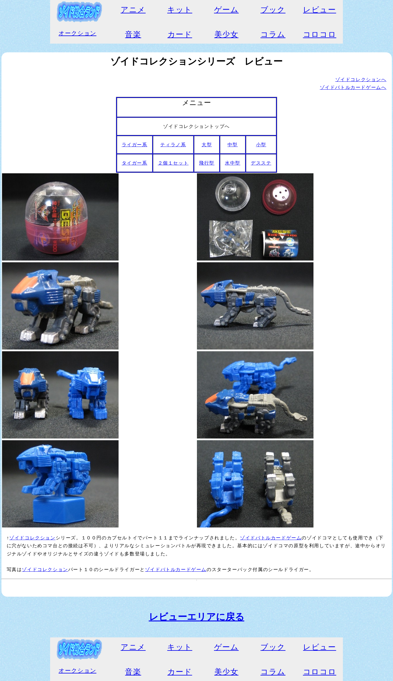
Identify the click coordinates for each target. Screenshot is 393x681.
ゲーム (226, 9)
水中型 (232, 163)
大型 (207, 144)
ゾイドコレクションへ (361, 79)
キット (179, 9)
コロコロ (319, 34)
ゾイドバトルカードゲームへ (353, 87)
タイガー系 (134, 163)
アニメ (133, 9)
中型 (233, 144)
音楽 (133, 34)
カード (180, 34)
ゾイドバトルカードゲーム (271, 537)
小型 (261, 144)
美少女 (226, 34)
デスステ (261, 163)
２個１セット (173, 163)
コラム (273, 34)
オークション (77, 33)
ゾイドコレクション (32, 537)
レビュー (319, 9)
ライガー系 (134, 144)
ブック (273, 9)
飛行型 (206, 163)
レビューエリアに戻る (196, 617)
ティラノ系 (173, 144)
